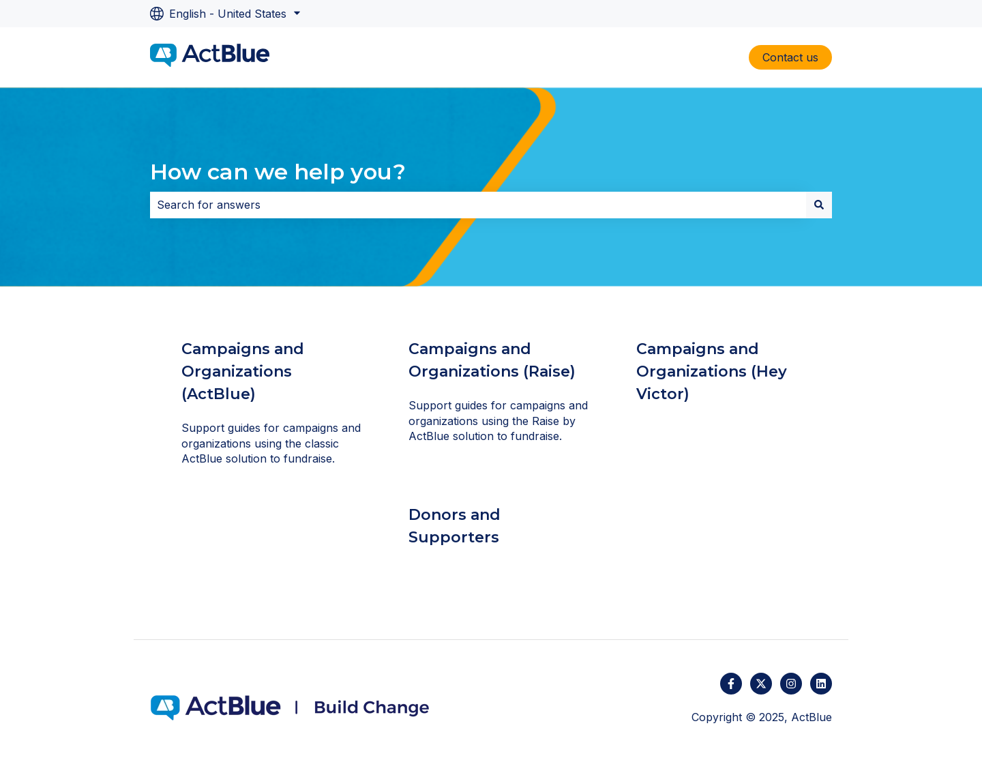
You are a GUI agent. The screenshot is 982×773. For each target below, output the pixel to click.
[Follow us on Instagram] (791, 684)
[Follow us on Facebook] (731, 684)
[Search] (819, 205)
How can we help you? (278, 171)
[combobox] (478, 205)
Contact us (790, 57)
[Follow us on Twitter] (761, 684)
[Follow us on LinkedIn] (821, 684)
